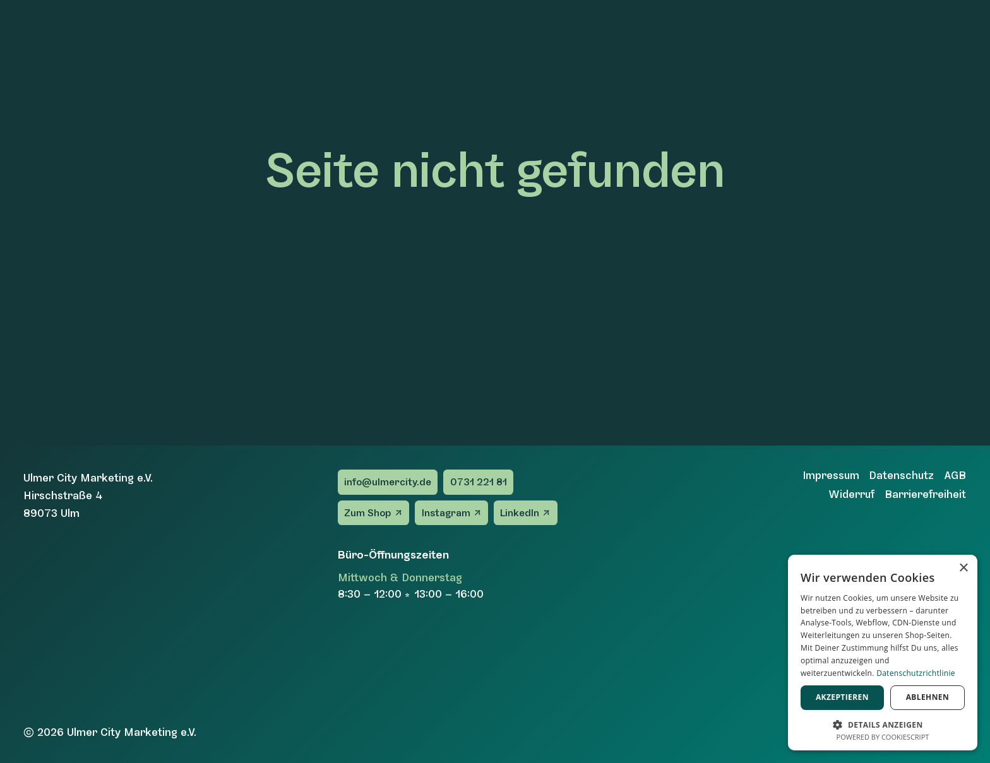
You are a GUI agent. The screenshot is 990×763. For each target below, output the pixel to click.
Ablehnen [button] (927, 697)
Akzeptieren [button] (842, 697)
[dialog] (882, 652)
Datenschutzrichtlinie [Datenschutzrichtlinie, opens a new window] (915, 673)
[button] (883, 723)
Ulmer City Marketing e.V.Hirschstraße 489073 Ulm (88, 495)
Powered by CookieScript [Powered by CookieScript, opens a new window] (883, 737)
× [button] (963, 568)
